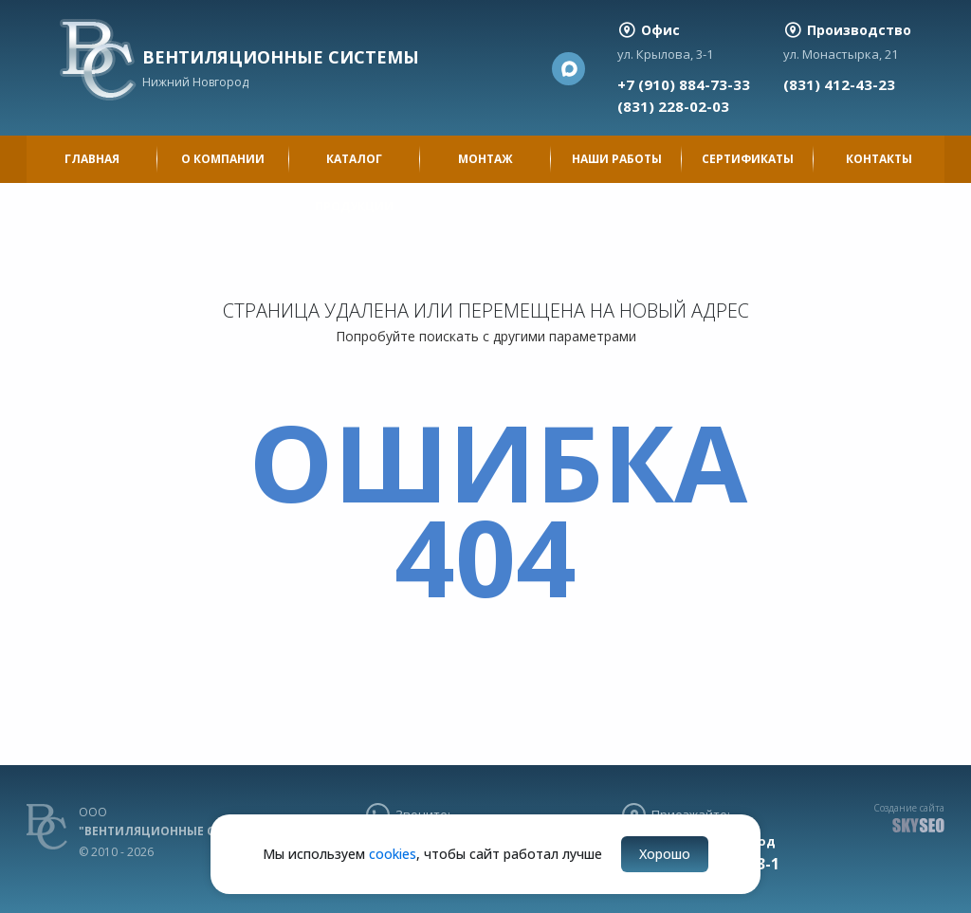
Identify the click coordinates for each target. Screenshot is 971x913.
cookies (392, 854)
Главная (91, 159)
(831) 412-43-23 (839, 84)
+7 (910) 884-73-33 (683, 84)
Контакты (879, 159)
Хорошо (664, 854)
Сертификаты (748, 159)
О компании (223, 159)
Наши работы (617, 159)
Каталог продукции (354, 167)
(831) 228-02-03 (673, 106)
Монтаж (485, 159)
